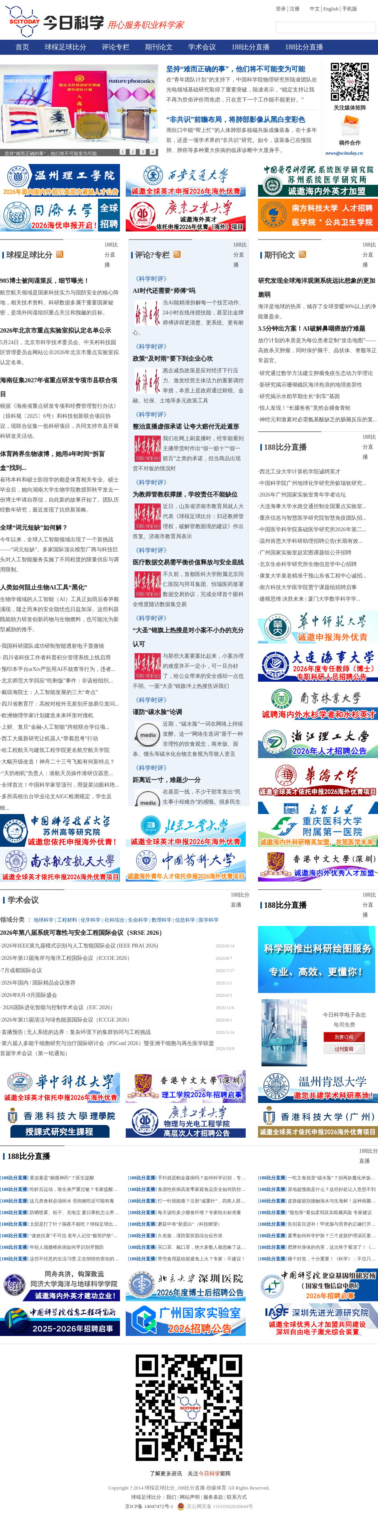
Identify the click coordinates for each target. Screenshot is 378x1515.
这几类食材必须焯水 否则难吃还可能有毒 (72, 1201)
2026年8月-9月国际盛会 (29, 995)
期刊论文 (159, 47)
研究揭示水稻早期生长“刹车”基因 (300, 396)
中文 (315, 9)
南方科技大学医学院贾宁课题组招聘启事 (308, 587)
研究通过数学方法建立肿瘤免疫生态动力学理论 (316, 373)
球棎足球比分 (65, 47)
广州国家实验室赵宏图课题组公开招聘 (305, 553)
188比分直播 (250, 47)
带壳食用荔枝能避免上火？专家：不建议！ (202, 1259)
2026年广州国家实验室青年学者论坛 (303, 495)
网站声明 (190, 1497)
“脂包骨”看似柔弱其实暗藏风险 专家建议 (330, 1212)
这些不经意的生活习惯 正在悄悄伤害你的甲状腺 (79, 1259)
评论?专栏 (152, 255)
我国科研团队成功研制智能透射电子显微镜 (53, 646)
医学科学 (209, 920)
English (331, 9)
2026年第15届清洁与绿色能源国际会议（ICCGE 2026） (67, 1020)
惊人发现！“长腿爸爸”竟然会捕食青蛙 (305, 408)
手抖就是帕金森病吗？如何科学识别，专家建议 (206, 1178)
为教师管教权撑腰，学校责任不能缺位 (185, 494)
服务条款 (213, 1497)
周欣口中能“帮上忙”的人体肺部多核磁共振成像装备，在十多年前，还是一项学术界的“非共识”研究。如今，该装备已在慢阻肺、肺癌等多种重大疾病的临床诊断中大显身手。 (241, 140)
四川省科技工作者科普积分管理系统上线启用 (56, 657)
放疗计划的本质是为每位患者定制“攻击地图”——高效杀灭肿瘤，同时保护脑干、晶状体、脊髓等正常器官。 (317, 350)
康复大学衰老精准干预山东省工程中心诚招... (313, 576)
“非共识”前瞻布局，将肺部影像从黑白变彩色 (235, 119)
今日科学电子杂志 (344, 1015)
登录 (281, 9)
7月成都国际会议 (22, 970)
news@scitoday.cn (344, 153)
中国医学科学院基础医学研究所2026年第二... (313, 529)
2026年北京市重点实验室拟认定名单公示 (55, 330)
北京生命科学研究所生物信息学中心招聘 (308, 564)
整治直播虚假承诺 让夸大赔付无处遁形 (186, 426)
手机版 (349, 9)
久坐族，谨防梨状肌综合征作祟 (190, 1235)
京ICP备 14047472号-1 (150, 1506)
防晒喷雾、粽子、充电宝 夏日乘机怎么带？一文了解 (83, 1212)
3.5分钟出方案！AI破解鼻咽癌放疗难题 (311, 328)
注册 (295, 9)
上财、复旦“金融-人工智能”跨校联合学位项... (56, 727)
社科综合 (115, 920)
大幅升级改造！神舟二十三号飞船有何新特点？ (58, 762)
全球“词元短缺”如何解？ (34, 527)
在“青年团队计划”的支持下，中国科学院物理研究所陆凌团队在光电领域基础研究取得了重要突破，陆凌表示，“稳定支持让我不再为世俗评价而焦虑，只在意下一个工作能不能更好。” (241, 90)
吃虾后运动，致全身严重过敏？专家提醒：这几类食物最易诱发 (94, 1189)
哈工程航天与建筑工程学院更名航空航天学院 (56, 750)
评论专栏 (116, 47)
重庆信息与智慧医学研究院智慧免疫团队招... (313, 518)
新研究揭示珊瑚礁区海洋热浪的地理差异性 (311, 385)
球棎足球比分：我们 (153, 1497)
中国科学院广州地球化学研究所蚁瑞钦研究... (313, 483)
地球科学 (44, 920)
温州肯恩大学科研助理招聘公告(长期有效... (311, 541)
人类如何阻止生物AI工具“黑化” (43, 587)
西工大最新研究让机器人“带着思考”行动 (50, 738)
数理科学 (162, 920)
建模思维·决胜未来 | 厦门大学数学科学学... (310, 599)
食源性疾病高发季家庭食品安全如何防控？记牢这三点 (213, 1189)
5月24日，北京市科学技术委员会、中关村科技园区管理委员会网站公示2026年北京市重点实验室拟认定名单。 (59, 352)
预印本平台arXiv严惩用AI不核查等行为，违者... (58, 669)
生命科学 (138, 920)
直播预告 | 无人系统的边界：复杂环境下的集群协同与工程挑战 (76, 1032)
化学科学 (91, 920)
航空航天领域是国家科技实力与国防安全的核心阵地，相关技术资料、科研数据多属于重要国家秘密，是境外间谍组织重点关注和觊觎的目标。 (59, 303)
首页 (22, 47)
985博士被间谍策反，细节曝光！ (44, 280)
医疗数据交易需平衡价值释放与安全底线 (188, 562)
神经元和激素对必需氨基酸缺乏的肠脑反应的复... (318, 419)
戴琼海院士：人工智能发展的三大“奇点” (50, 692)
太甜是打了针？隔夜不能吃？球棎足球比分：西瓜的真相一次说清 (97, 1224)
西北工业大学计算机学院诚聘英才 (300, 472)
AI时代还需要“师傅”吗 (164, 290)
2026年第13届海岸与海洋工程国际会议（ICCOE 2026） (67, 958)
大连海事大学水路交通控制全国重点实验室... (313, 506)
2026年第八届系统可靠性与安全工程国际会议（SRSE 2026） (82, 932)
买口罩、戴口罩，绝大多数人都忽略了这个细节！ (209, 1247)
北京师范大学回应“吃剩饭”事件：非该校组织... (57, 681)
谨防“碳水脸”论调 (157, 712)
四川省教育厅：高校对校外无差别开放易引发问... (60, 704)
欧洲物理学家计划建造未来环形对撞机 (47, 715)
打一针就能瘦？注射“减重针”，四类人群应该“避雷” (210, 1201)
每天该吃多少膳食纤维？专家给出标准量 (199, 1212)
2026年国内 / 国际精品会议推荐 (39, 983)
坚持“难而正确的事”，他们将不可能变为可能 (235, 69)
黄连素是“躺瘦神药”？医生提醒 (62, 1178)
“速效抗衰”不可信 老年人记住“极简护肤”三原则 (78, 1235)
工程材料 (67, 920)
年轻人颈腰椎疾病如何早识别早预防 (67, 1247)
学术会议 (202, 47)
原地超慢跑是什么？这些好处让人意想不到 (332, 1189)
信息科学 (185, 920)
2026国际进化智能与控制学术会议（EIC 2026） (59, 1007)
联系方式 (237, 1497)
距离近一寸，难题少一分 (167, 780)
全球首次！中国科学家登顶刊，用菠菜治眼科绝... (60, 785)
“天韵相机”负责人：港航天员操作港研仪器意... (57, 773)
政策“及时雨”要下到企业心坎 (173, 358)
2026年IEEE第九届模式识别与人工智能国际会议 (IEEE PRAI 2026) (80, 946)
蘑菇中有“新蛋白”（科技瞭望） (190, 1224)
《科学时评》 (151, 278)
